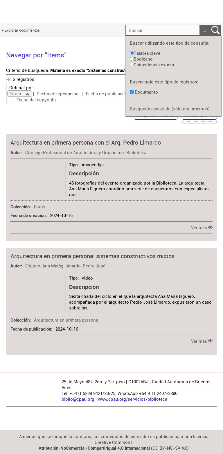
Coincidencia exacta (152, 65)
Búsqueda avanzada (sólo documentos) (170, 109)
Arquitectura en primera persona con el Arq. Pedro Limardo (85, 142)
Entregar (215, 30)
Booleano (141, 59)
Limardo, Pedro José (84, 266)
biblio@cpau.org (78, 399)
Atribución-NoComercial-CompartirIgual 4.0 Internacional (94, 448)
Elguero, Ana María (43, 266)
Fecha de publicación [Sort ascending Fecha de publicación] (107, 93)
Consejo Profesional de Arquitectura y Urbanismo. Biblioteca (85, 152)
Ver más (199, 227)
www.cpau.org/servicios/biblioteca (132, 399)
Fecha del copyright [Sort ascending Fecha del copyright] (36, 100)
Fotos (39, 206)
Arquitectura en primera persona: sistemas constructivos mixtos (92, 256)
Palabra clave (145, 53)
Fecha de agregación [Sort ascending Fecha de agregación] (58, 93)
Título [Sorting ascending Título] (16, 93)
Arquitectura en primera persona (66, 320)
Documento (146, 92)
